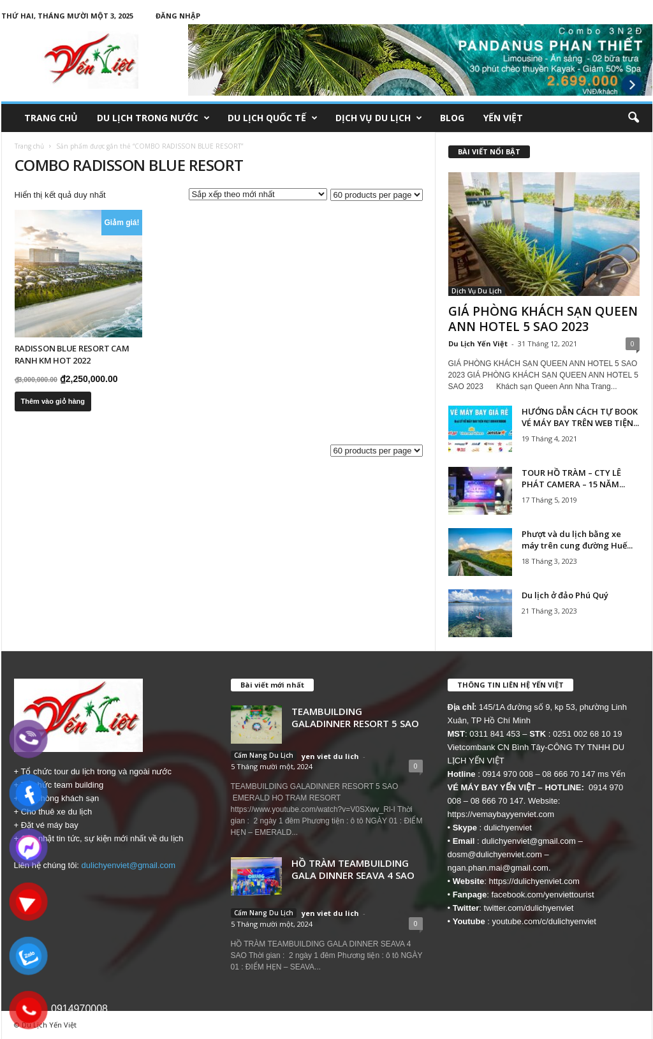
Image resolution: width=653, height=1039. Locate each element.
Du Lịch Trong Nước (153, 118)
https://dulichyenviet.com (534, 881)
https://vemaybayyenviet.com (501, 814)
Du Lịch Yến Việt (478, 343)
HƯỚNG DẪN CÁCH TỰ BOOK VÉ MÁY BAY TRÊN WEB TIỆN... (580, 417)
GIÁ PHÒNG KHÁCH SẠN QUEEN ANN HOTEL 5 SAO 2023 (543, 319)
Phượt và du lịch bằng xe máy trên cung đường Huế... (577, 539)
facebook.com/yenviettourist (542, 894)
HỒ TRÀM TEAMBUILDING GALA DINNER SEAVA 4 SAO (353, 869)
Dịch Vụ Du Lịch (378, 118)
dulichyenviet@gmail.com (129, 865)
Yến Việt (503, 118)
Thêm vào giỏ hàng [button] (53, 401)
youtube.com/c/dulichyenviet (544, 921)
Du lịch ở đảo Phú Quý (565, 595)
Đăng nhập (178, 15)
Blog (452, 118)
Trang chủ (51, 118)
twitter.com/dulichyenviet (529, 908)
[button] (633, 118)
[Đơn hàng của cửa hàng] (258, 194)
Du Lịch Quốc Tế (273, 118)
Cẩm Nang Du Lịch (263, 755)
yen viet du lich (330, 756)
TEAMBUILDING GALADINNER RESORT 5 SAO (355, 717)
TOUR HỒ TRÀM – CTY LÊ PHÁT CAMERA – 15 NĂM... (573, 478)
